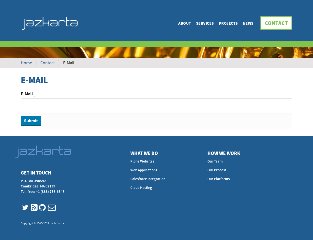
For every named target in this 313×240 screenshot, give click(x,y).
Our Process (216, 170)
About (184, 23)
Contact (276, 23)
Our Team (215, 161)
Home (26, 62)
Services (205, 23)
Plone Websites (142, 161)
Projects (228, 23)
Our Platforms (218, 178)
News (248, 23)
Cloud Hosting (141, 187)
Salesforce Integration (147, 178)
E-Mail (28, 94)
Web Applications (143, 170)
